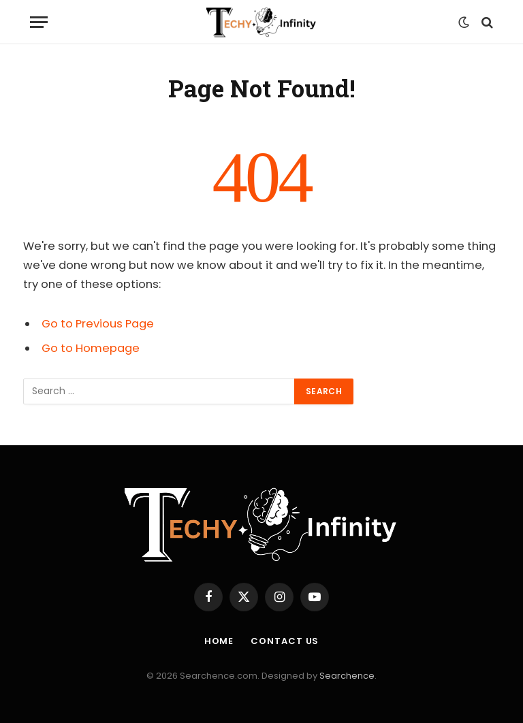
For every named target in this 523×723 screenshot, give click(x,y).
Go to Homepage (91, 348)
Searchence (347, 675)
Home (219, 640)
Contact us (285, 640)
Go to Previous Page (98, 324)
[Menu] (39, 22)
